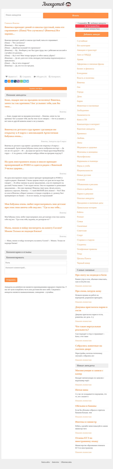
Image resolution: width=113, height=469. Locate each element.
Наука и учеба (83, 168)
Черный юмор (83, 267)
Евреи (80, 102)
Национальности (85, 173)
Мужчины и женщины (87, 154)
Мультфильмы (84, 159)
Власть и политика (86, 78)
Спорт (80, 239)
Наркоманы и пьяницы (87, 163)
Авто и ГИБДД (84, 55)
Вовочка (16, 23)
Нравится (11, 77)
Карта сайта (45, 466)
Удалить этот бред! (35, 88)
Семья (80, 224)
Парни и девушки (85, 196)
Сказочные (82, 229)
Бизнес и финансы (85, 69)
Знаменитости (83, 116)
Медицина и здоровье (87, 149)
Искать (101, 15)
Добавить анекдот (91, 34)
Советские (82, 234)
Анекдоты (55, 466)
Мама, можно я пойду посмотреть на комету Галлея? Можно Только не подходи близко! (33, 229)
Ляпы (79, 144)
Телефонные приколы (87, 253)
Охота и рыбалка (85, 192)
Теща (79, 257)
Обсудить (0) (39, 77)
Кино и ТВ (82, 121)
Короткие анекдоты (86, 130)
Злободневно (83, 111)
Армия (80, 60)
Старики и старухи (86, 243)
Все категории (83, 45)
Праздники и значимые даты (90, 206)
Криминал (82, 135)
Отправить (11, 280)
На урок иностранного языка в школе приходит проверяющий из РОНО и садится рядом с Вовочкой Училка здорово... (33, 165)
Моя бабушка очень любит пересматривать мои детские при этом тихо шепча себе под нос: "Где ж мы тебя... (35, 206)
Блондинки (82, 74)
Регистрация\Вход (91, 26)
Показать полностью (83, 290)
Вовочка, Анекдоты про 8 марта (53, 141)
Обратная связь (66, 466)
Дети (79, 97)
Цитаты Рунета (84, 262)
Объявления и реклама (87, 187)
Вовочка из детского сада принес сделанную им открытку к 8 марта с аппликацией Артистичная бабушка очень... (31, 132)
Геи (78, 88)
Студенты (81, 248)
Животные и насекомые (88, 107)
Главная (8, 23)
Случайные (82, 41)
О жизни (81, 182)
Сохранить (25, 77)
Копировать (54, 77)
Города (80, 93)
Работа (80, 215)
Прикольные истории (87, 210)
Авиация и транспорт (87, 50)
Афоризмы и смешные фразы (91, 64)
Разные (80, 220)
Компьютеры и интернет (88, 125)
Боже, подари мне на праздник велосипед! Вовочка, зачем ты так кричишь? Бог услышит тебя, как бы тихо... (32, 103)
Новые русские (84, 177)
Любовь (81, 140)
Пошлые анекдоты (86, 201)
